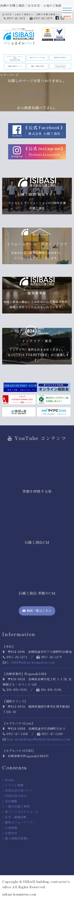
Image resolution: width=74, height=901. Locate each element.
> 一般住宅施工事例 (16, 806)
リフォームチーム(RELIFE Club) (60, 66)
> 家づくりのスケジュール (20, 811)
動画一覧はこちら (36, 610)
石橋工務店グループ (15, 66)
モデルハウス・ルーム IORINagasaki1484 (15, 58)
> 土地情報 (9, 827)
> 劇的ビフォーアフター (19, 822)
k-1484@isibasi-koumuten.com (31, 662)
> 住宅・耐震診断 (14, 817)
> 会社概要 (9, 801)
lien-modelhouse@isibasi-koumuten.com (38, 739)
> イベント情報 (12, 785)
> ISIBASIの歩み (14, 795)
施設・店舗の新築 (37, 66)
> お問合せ (9, 833)
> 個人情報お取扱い (16, 838)
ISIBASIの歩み (60, 58)
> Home (8, 779)
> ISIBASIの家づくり (17, 790)
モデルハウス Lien (37, 58)
